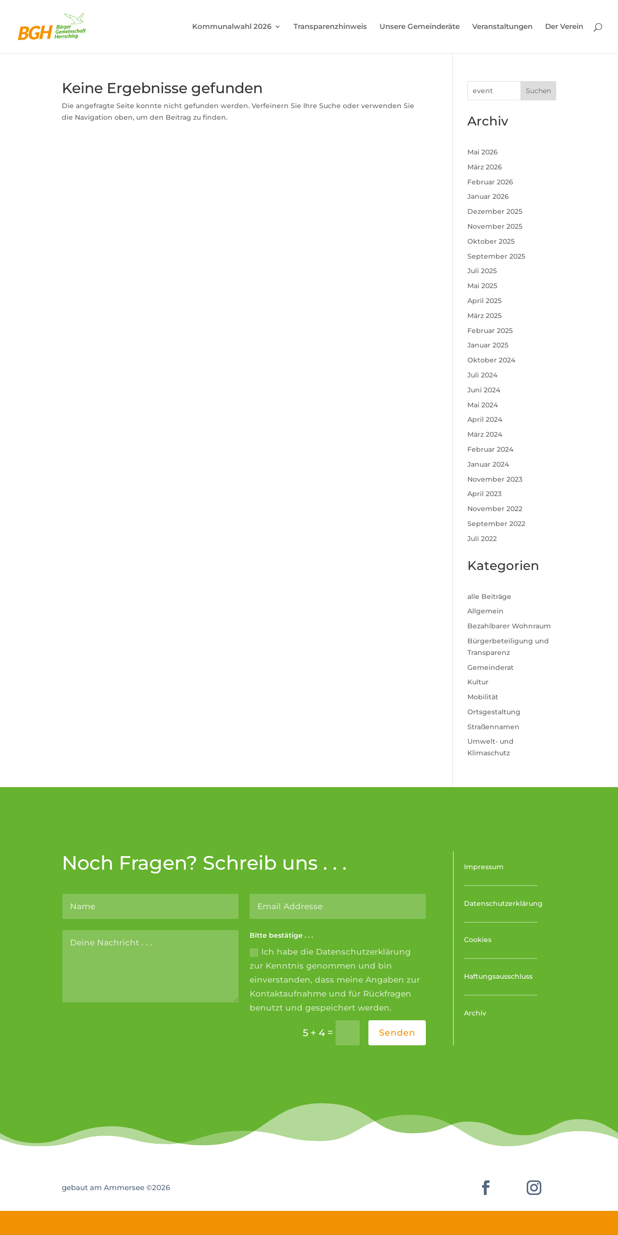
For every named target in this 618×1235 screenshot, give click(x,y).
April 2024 (484, 419)
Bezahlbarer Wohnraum (509, 626)
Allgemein (485, 611)
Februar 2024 (490, 449)
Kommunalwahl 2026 (231, 27)
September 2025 (496, 256)
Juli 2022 (482, 538)
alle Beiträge (489, 596)
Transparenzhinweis (330, 27)
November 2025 (494, 226)
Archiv (475, 1013)
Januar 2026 (488, 196)
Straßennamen (493, 726)
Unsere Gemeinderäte (419, 27)
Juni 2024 (483, 390)
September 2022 (496, 523)
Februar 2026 (490, 182)
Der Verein (564, 27)
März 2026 (484, 167)
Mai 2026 (482, 152)
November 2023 (494, 479)
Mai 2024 (482, 405)
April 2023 (484, 493)
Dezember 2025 (494, 211)
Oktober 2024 (491, 360)
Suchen (538, 90)
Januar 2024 (488, 464)
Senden (397, 1032)
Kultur (478, 682)
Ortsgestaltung (493, 712)
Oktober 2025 (491, 241)
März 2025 (484, 315)
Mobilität (482, 697)
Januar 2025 (487, 345)
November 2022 (494, 508)
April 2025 (484, 300)
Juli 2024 (482, 375)
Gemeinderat (490, 667)
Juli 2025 (482, 270)
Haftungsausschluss (498, 976)
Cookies (478, 939)
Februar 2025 (490, 330)
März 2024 (484, 434)
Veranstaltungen (502, 27)
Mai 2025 (482, 285)
